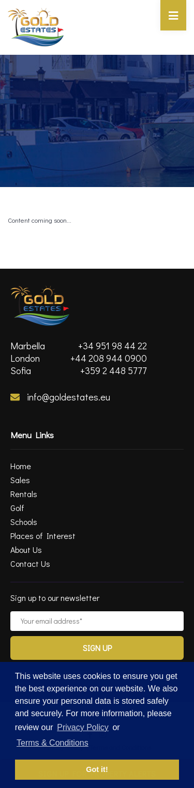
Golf (17, 507)
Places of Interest (43, 535)
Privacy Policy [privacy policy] (83, 727)
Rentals (23, 493)
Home (20, 465)
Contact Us (30, 563)
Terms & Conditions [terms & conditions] (52, 742)
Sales (20, 479)
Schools (23, 521)
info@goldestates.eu (60, 397)
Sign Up (97, 647)
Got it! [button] (97, 769)
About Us (26, 549)
